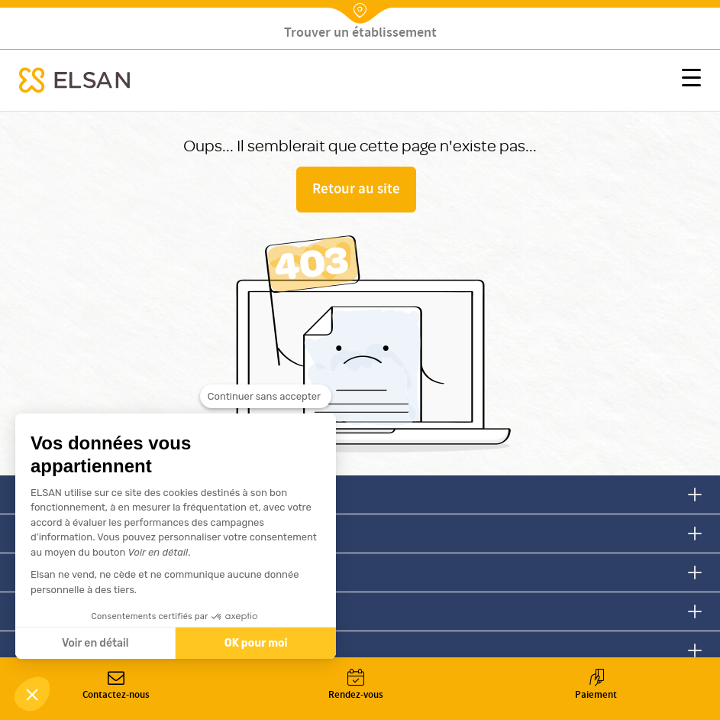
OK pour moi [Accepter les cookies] (256, 643)
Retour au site (356, 190)
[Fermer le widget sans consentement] (265, 399)
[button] (691, 80)
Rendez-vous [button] (355, 686)
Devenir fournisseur (80, 650)
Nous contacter (68, 494)
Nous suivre (58, 533)
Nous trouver (62, 572)
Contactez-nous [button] (116, 686)
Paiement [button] (596, 686)
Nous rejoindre (67, 611)
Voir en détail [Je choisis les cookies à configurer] (95, 643)
